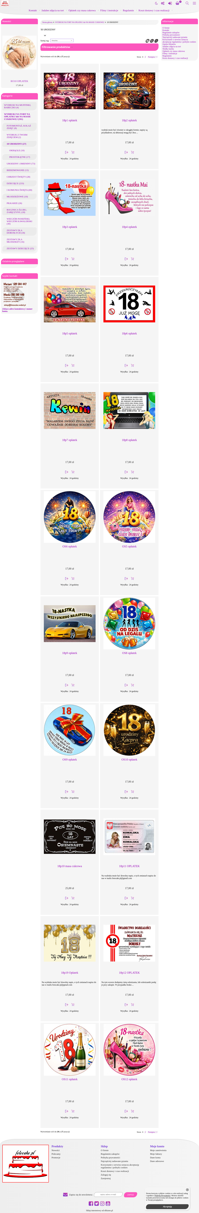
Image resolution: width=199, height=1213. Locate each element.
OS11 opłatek (70, 1079)
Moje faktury (156, 1154)
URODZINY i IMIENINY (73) (21, 163)
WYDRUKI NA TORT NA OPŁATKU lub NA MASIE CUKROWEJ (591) (17, 116)
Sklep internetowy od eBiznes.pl (99, 1210)
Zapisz (130, 1195)
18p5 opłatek (69, 333)
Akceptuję (167, 1206)
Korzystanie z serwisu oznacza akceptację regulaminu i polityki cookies (179, 40)
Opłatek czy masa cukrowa (82, 10)
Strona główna (47, 22)
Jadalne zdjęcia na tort (53, 10)
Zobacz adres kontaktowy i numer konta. (17, 310)
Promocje (56, 1157)
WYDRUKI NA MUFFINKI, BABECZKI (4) (17, 106)
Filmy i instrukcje (109, 10)
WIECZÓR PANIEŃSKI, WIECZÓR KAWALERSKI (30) (19, 221)
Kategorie (7, 95)
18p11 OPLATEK (129, 866)
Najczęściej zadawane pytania (174, 37)
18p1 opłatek (69, 120)
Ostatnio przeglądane (13, 261)
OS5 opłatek (129, 546)
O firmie (166, 28)
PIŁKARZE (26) (14, 203)
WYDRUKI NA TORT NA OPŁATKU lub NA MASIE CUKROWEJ (79, 22)
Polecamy (56, 1154)
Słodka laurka (168, 49)
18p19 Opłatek (69, 972)
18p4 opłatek (129, 227)
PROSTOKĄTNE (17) (19, 157)
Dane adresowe (157, 1161)
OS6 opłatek (69, 546)
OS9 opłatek (69, 759)
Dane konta (155, 1157)
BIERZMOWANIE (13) (18, 170)
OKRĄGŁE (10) (17, 150)
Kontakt (33, 10)
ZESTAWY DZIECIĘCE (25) (20, 248)
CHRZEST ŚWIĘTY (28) (18, 176)
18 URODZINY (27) (16, 144)
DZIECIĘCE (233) (15, 183)
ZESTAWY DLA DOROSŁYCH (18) (16, 231)
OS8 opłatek (129, 653)
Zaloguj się (106, 1174)
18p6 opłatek (129, 333)
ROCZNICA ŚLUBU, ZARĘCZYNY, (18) (17, 211)
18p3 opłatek (69, 227)
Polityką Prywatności (163, 1196)
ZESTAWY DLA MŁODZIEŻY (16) (15, 240)
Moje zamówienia (158, 1150)
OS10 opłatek (129, 759)
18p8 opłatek (129, 440)
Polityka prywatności (171, 35)
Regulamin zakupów (170, 32)
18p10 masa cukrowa (69, 866)
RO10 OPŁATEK (19, 81)
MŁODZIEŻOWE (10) (17, 196)
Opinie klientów (169, 44)
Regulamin (128, 10)
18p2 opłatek (129, 120)
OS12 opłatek (129, 1079)
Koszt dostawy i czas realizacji (154, 10)
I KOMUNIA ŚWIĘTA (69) (19, 190)
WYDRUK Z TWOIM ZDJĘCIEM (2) (17, 135)
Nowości (6, 21)
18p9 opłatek (69, 653)
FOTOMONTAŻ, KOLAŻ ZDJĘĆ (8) (19, 126)
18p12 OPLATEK (129, 972)
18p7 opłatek (69, 440)
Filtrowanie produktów (56, 47)
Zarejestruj (106, 1178)
